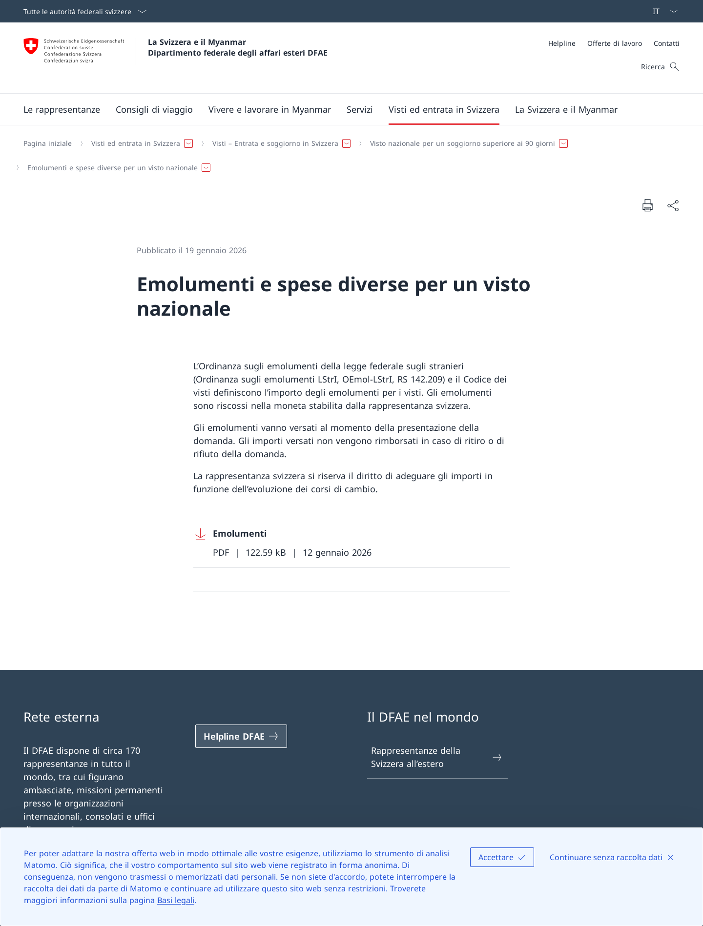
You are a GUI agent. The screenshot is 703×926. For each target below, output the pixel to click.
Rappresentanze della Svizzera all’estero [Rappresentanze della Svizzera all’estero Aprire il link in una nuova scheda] (437, 757)
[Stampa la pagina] (647, 205)
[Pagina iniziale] (48, 143)
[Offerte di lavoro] (614, 43)
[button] (62, 109)
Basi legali (175, 900)
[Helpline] (561, 43)
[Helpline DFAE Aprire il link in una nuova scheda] (241, 736)
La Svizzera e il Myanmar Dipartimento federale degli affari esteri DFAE (238, 47)
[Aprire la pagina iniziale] (175, 58)
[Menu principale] (344, 109)
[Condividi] (672, 205)
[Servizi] (360, 109)
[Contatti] (666, 43)
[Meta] (613, 43)
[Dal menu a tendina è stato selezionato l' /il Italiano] (662, 11)
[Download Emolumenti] (351, 543)
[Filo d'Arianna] (348, 155)
